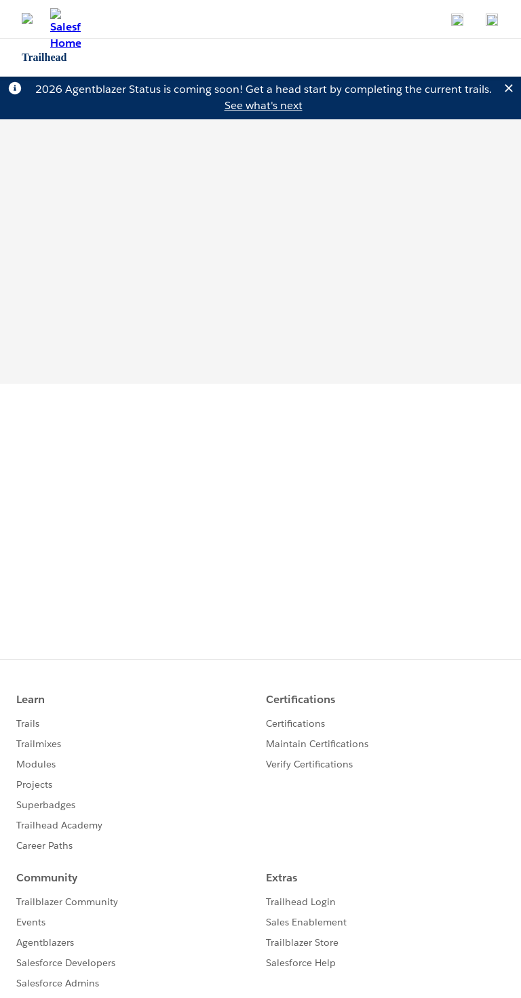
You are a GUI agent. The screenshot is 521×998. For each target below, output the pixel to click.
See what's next (264, 105)
